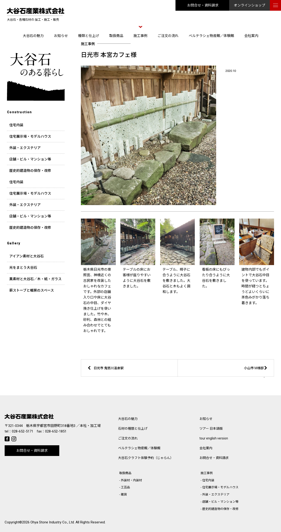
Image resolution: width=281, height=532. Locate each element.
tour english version (213, 438)
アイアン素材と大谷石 (26, 256)
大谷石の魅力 (33, 36)
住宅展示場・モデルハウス (30, 136)
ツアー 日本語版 (211, 428)
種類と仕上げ (88, 36)
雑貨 (124, 494)
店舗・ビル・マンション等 (30, 159)
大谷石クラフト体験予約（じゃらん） (145, 458)
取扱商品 (116, 36)
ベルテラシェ (139, 448)
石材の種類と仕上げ (132, 428)
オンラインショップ (249, 5)
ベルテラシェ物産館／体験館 (211, 36)
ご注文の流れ (168, 36)
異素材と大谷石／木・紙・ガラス (35, 279)
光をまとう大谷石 (23, 268)
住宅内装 (16, 125)
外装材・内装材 (131, 480)
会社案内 (251, 36)
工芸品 (125, 487)
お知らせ (61, 36)
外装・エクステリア (25, 148)
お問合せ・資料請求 (202, 5)
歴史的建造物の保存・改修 (30, 171)
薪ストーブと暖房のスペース (31, 290)
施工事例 (140, 36)
